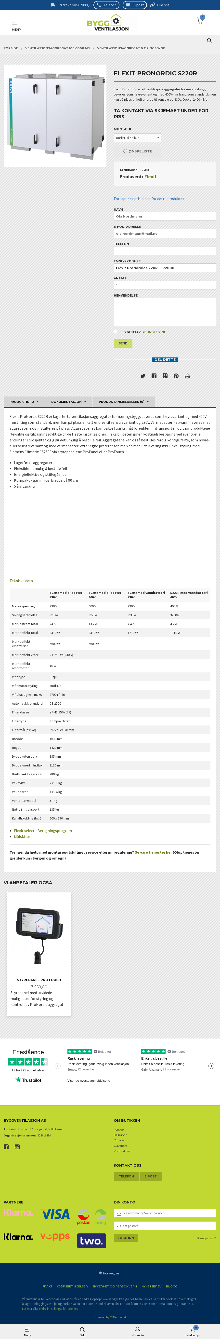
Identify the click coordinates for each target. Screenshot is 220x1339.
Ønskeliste (137, 151)
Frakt (47, 1287)
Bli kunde (120, 1135)
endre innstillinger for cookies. (58, 1309)
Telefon (109, 4)
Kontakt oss (122, 1151)
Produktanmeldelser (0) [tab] (121, 402)
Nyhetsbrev (151, 1287)
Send (123, 343)
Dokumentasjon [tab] (66, 402)
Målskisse (22, 836)
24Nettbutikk (118, 1318)
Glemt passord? (206, 1239)
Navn (165, 214)
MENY (15, 22)
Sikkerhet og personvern (114, 1287)
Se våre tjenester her (153, 852)
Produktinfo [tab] (22, 402)
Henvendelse (165, 310)
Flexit (150, 176)
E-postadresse (165, 231)
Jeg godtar (140, 332)
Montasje (123, 129)
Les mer (27, 1309)
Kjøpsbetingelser (72, 1287)
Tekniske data (21, 580)
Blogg (172, 1287)
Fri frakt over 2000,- (73, 4)
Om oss (163, 4)
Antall (165, 282)
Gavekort (120, 1146)
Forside (119, 1130)
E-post (138, 4)
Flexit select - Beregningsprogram (43, 830)
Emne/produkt (165, 265)
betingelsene (154, 332)
